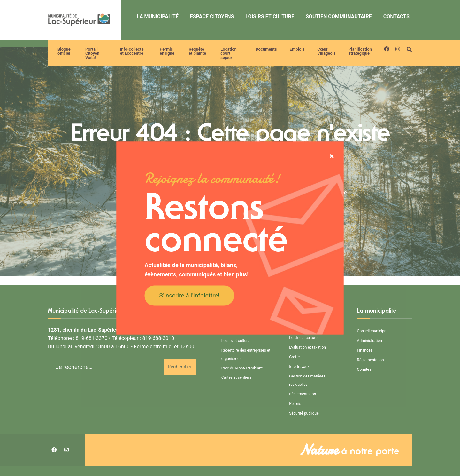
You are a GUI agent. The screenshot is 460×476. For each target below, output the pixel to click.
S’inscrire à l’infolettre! (189, 295)
